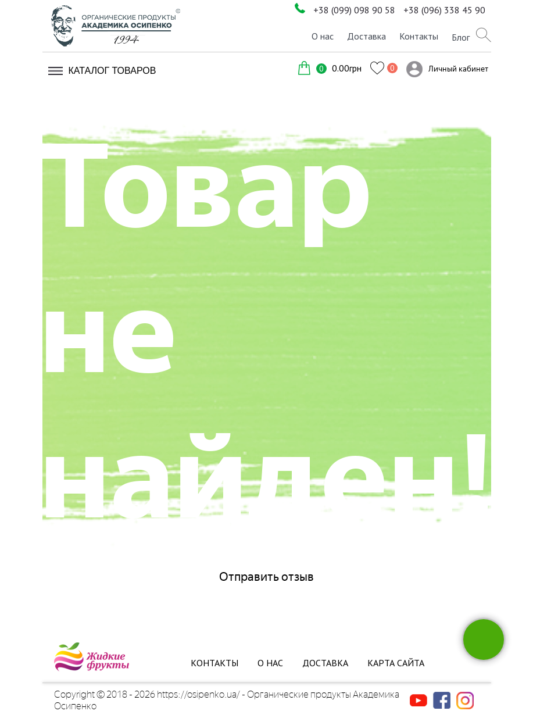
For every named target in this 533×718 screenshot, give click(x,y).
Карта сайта (395, 663)
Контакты (418, 36)
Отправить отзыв (266, 577)
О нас (323, 36)
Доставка (366, 36)
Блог (461, 37)
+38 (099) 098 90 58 (354, 10)
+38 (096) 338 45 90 (444, 10)
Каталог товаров (112, 71)
